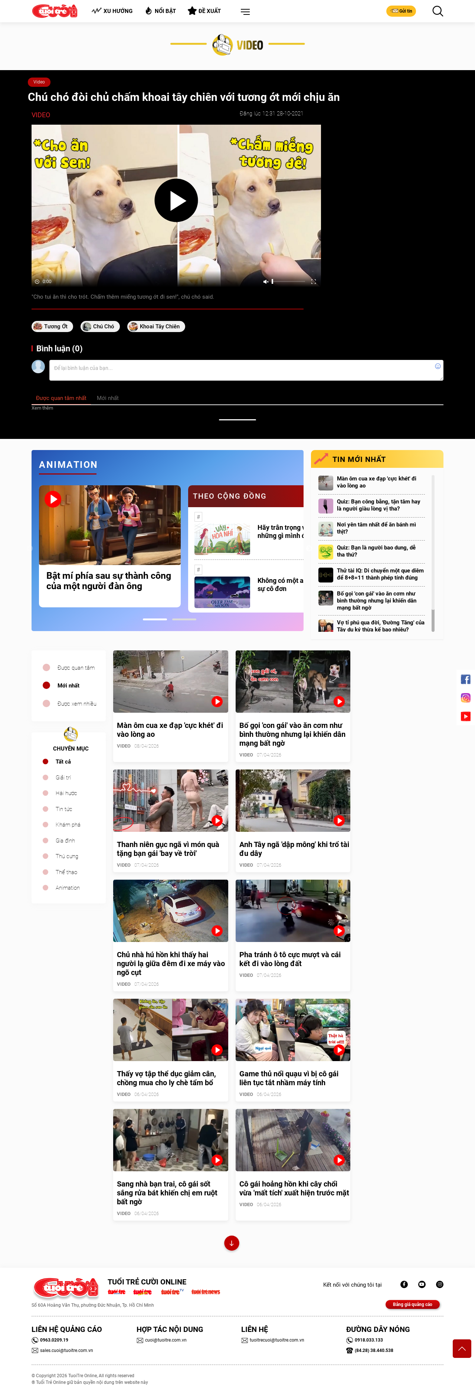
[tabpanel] (109, 546)
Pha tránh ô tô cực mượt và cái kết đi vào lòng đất (290, 959)
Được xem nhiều (77, 703)
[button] (244, 12)
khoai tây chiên (160, 326)
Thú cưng (67, 856)
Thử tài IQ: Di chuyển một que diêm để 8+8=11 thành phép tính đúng (380, 574)
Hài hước (66, 793)
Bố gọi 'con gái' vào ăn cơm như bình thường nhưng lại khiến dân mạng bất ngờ (376, 600)
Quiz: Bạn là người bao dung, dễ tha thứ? (376, 551)
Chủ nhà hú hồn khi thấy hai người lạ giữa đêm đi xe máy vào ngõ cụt (171, 963)
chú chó (103, 326)
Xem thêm (42, 408)
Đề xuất (204, 10)
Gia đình (65, 840)
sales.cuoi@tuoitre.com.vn (62, 1350)
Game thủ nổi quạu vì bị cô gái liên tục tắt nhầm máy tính (288, 1078)
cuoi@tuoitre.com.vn (162, 1340)
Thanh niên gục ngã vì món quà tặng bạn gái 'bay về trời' (168, 849)
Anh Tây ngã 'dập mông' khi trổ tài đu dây (294, 849)
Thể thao (66, 872)
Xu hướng (111, 10)
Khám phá (68, 824)
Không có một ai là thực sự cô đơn (292, 585)
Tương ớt (56, 326)
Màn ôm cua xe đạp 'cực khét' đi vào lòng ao (376, 482)
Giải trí (63, 777)
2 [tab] (184, 619)
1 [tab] (155, 619)
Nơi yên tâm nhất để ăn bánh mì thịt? (376, 528)
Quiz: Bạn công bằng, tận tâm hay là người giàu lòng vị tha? (378, 505)
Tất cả (63, 761)
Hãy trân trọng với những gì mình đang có (291, 531)
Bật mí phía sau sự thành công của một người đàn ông (108, 581)
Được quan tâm (76, 667)
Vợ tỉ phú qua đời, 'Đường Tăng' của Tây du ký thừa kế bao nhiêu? (381, 626)
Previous (29, 548)
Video (39, 82)
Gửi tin (401, 11)
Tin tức (64, 809)
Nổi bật (160, 10)
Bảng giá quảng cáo (412, 1304)
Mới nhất (68, 685)
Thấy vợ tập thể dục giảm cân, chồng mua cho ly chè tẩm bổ (166, 1078)
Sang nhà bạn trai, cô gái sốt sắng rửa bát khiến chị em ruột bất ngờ (167, 1192)
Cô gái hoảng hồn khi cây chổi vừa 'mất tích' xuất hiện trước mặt (294, 1188)
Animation (68, 887)
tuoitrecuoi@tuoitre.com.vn (272, 1340)
